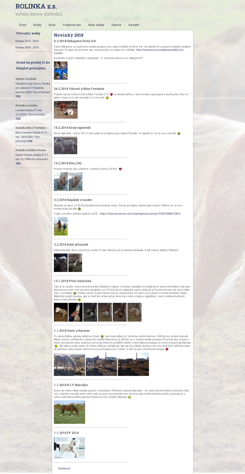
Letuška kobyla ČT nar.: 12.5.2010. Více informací (30, 114)
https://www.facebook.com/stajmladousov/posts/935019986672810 (140, 213)
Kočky (37, 25)
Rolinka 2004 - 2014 (27, 47)
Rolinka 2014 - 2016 (27, 41)
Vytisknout (62, 468)
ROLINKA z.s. (36, 6)
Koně (52, 25)
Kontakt (134, 25)
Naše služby (96, 25)
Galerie (116, 25)
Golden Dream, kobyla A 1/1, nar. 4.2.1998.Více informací (32, 159)
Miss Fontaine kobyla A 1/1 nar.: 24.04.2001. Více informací (31, 137)
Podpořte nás (72, 25)
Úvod (22, 25)
